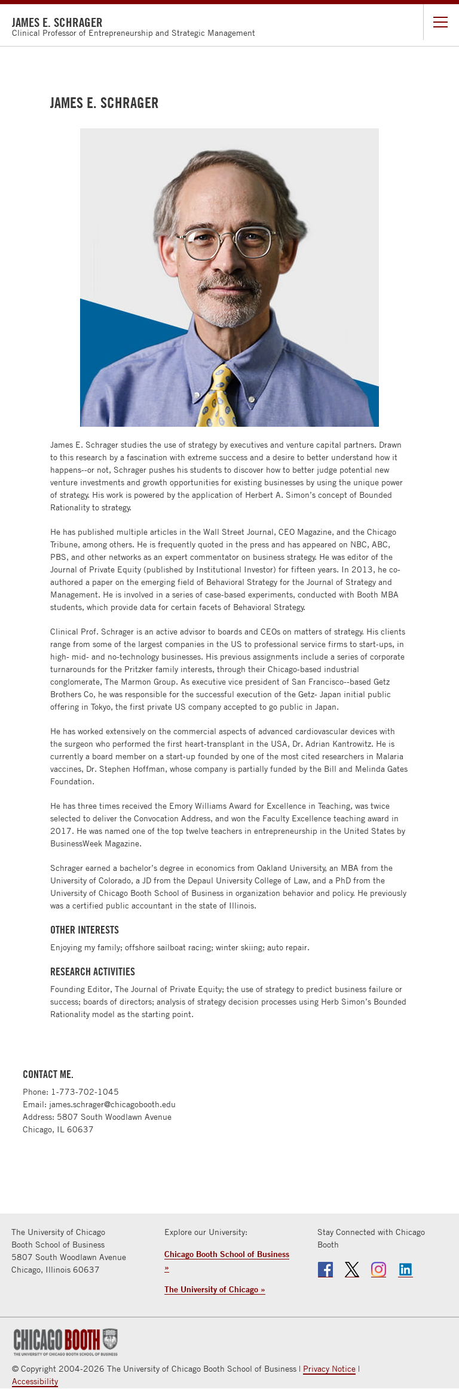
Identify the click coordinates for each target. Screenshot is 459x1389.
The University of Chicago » (214, 1289)
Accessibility (35, 1381)
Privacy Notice (329, 1368)
